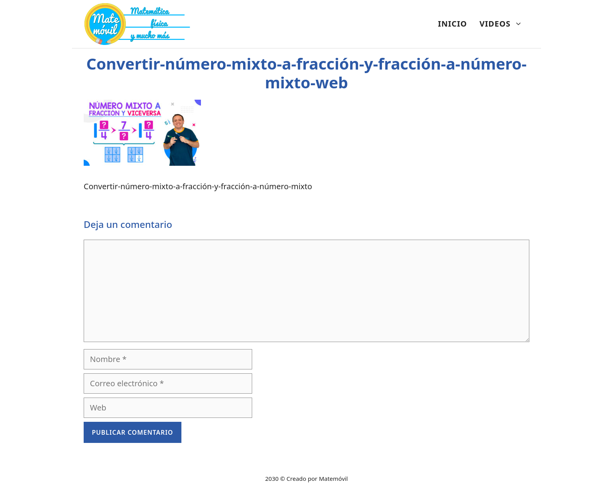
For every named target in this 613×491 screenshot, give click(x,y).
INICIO (452, 23)
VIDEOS (504, 24)
